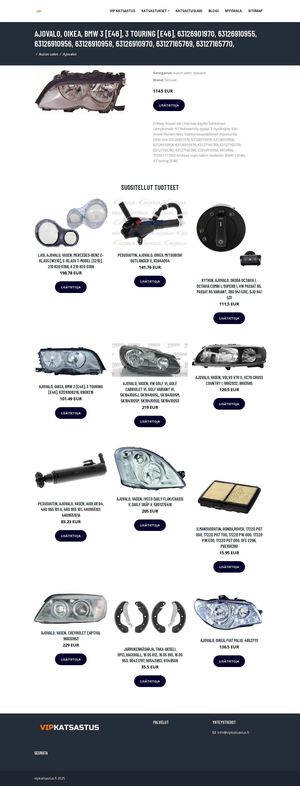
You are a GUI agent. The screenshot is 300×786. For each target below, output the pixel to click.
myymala (233, 11)
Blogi (214, 11)
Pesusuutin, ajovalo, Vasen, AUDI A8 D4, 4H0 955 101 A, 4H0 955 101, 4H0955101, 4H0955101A (71, 509)
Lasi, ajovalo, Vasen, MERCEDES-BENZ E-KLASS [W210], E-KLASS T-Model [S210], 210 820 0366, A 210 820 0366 (71, 260)
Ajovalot (70, 54)
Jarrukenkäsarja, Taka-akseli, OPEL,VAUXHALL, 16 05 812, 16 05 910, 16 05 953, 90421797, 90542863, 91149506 (150, 654)
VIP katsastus (122, 11)
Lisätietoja (169, 105)
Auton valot (48, 54)
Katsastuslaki (189, 11)
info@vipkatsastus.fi (233, 732)
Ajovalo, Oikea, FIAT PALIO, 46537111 (229, 640)
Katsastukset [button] (154, 11)
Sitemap (255, 11)
